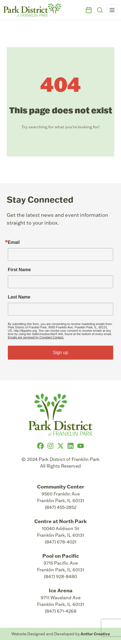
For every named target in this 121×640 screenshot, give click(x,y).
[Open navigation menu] (112, 10)
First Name (19, 270)
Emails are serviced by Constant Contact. (36, 337)
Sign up (60, 352)
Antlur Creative (95, 633)
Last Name (19, 297)
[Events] (88, 10)
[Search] (99, 10)
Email (14, 242)
